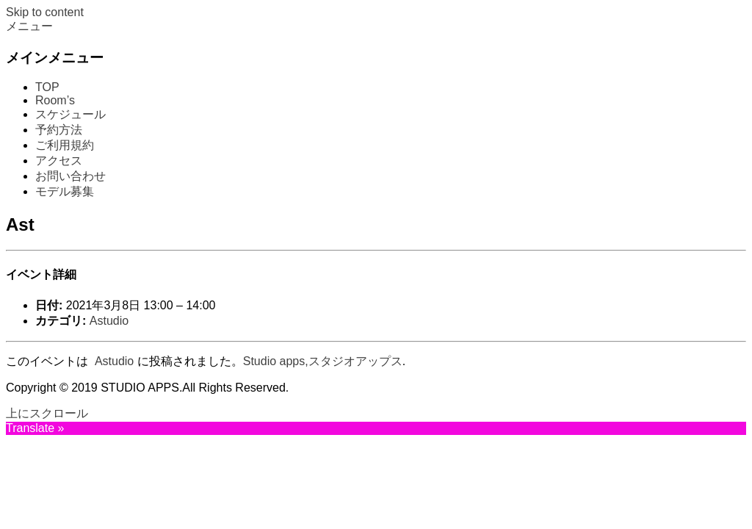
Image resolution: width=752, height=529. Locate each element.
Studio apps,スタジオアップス (322, 361)
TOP (47, 87)
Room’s (55, 100)
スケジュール (70, 114)
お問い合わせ (70, 176)
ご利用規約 (64, 145)
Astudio (109, 320)
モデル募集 (64, 191)
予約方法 (58, 129)
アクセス (58, 160)
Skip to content (45, 12)
